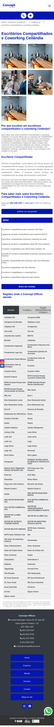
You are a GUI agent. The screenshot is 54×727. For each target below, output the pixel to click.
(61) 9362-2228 (27, 642)
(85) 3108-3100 (16, 203)
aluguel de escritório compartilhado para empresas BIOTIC (25, 234)
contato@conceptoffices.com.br (27, 646)
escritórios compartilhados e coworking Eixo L (19, 272)
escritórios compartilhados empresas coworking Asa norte (24, 239)
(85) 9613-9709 (27, 634)
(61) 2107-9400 (27, 638)
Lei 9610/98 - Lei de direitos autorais (15, 606)
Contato (27, 689)
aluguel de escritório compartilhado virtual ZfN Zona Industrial (26, 244)
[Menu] (49, 6)
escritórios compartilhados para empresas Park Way (22, 230)
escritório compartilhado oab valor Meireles (18, 268)
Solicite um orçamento (27, 211)
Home (27, 658)
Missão (27, 673)
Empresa (27, 665)
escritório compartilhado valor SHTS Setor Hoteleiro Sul (23, 249)
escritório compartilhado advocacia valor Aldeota (20, 277)
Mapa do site (27, 697)
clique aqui (29, 203)
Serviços (27, 681)
